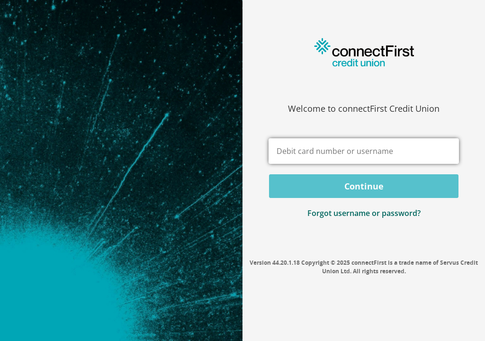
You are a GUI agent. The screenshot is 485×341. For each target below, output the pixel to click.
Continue (364, 186)
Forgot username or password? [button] (364, 213)
